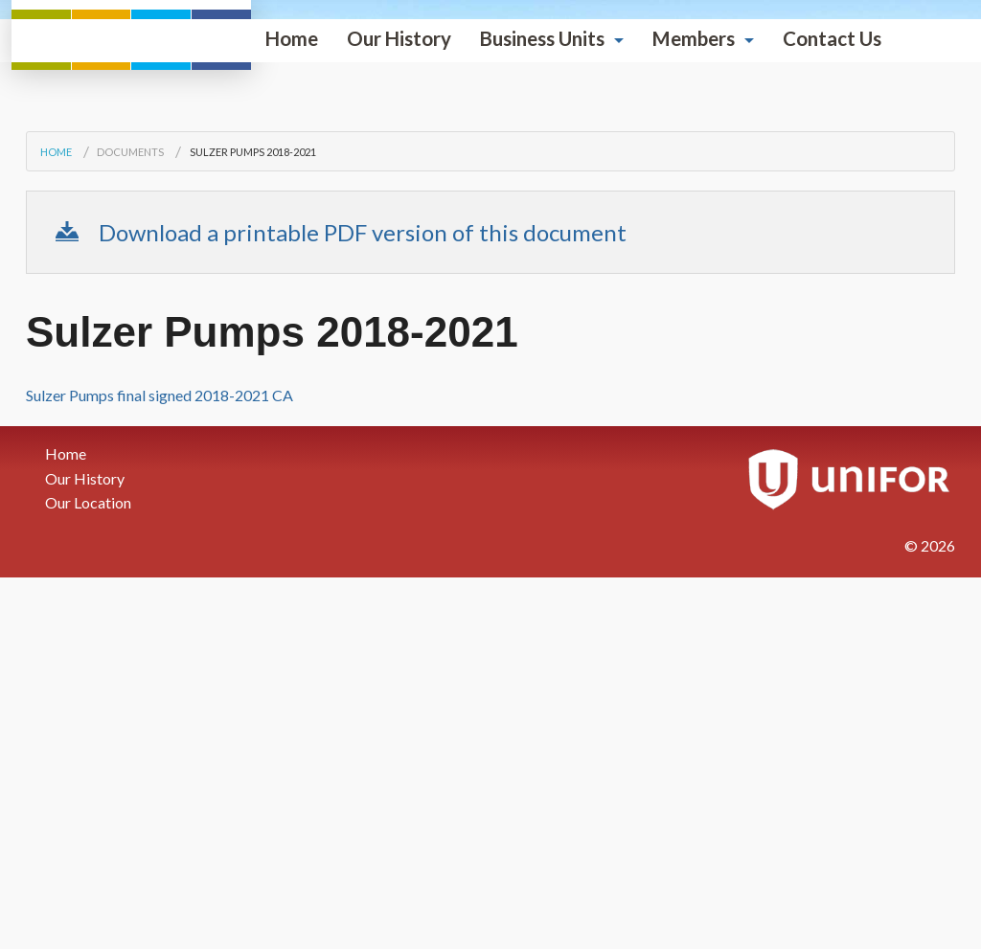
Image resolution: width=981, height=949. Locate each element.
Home (52, 384)
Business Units (302, 384)
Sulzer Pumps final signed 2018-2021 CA (159, 702)
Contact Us (592, 384)
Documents (130, 459)
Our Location (88, 811)
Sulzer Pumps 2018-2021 (253, 459)
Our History (159, 384)
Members (454, 384)
